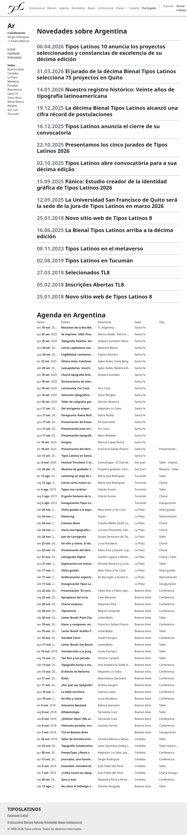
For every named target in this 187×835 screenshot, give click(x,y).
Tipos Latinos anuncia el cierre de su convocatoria (98, 129)
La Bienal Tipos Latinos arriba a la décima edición (105, 233)
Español (134, 8)
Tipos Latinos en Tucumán (99, 260)
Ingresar (168, 6)
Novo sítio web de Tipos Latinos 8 (108, 217)
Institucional (37, 8)
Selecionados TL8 (87, 272)
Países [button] (120, 8)
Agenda (64, 8)
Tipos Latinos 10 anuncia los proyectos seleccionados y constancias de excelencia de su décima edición (101, 53)
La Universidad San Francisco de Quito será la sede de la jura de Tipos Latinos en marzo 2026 (107, 202)
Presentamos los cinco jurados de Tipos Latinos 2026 (102, 147)
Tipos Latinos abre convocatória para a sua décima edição (107, 166)
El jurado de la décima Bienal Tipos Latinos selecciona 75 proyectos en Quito (106, 74)
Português (149, 8)
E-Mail (24, 815)
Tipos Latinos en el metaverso (104, 248)
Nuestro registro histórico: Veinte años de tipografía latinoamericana (105, 92)
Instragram (14, 57)
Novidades (78, 8)
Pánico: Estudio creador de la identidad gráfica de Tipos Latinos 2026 (102, 184)
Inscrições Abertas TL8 (94, 284)
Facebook (13, 53)
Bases (91, 8)
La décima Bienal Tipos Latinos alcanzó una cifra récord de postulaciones (107, 111)
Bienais (51, 8)
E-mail (11, 49)
